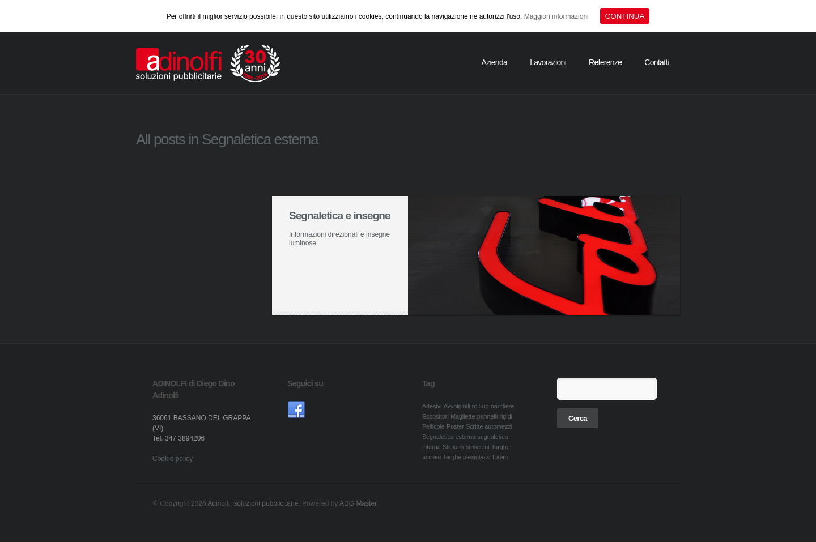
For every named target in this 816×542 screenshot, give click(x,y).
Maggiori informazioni (556, 16)
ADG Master (357, 503)
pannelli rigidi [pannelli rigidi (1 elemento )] (494, 416)
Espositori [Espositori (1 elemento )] (435, 416)
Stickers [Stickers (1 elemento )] (453, 446)
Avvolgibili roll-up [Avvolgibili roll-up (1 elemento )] (466, 406)
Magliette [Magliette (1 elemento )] (462, 416)
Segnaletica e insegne (339, 215)
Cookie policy (172, 459)
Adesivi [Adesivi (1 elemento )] (431, 406)
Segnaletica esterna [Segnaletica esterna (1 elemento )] (448, 436)
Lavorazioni (548, 62)
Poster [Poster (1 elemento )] (455, 426)
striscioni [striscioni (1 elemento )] (477, 446)
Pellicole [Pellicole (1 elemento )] (433, 426)
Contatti (656, 62)
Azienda (494, 62)
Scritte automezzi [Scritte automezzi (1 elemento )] (489, 426)
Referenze (605, 62)
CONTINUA (625, 16)
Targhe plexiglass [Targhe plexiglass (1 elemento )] (466, 457)
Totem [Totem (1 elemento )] (499, 457)
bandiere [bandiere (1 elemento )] (502, 406)
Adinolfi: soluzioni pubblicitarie (252, 503)
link (296, 410)
